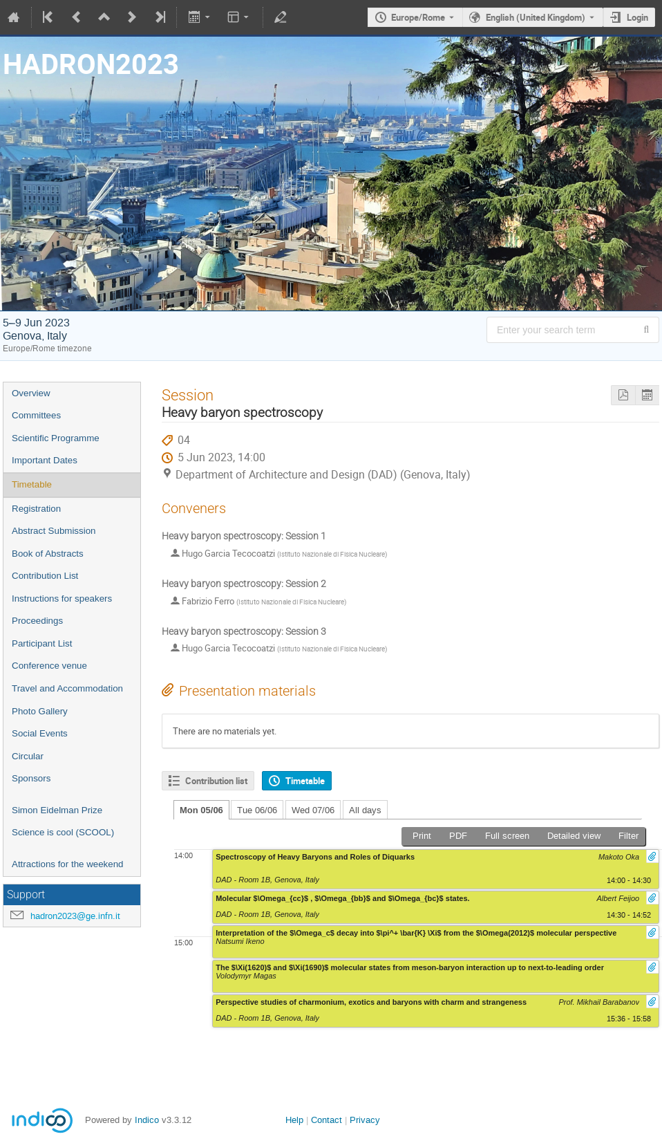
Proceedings (37, 620)
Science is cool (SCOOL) (63, 832)
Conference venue (49, 665)
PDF (458, 836)
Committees (36, 415)
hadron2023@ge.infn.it (75, 916)
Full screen (507, 836)
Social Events (40, 733)
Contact (326, 1120)
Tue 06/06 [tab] (257, 810)
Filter (628, 836)
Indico (147, 1120)
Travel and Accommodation (67, 688)
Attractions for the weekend (68, 864)
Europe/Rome (418, 17)
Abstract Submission (53, 531)
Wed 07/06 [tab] (313, 810)
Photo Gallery (40, 711)
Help (294, 1120)
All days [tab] (365, 810)
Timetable (32, 484)
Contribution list (216, 780)
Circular (28, 756)
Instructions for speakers (62, 598)
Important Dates (44, 460)
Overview (31, 393)
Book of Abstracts (48, 553)
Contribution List (45, 575)
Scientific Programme (56, 438)
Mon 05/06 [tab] (201, 810)
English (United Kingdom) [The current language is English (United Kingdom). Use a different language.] (535, 17)
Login (637, 17)
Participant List (42, 643)
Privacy (365, 1120)
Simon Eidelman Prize (57, 810)
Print (422, 836)
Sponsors (31, 778)
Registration (36, 508)
